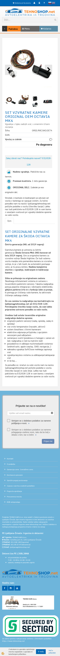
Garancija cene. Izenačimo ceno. (20, 469)
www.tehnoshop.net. (33, 524)
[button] (48, 70)
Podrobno (6, 28)
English (53, 3)
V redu (41, 651)
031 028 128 (16, 542)
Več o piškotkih (52, 651)
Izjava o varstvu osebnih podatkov (21, 485)
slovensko (49, 3)
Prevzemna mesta (14, 496)
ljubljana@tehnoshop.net (20, 547)
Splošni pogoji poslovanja (17, 480)
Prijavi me (48, 441)
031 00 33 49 (16, 544)
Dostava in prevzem (15, 475)
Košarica (46, 28)
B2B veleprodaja (13, 502)
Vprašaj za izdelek (13, 139)
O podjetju (11, 464)
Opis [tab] (9, 220)
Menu (26, 28)
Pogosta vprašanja (14, 491)
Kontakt (10, 458)
